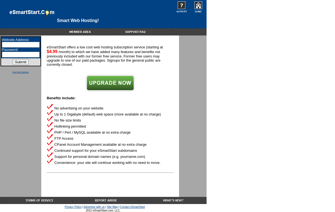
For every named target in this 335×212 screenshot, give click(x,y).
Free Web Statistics (20, 72)
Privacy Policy (73, 206)
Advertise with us (94, 206)
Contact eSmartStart (132, 206)
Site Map (112, 206)
